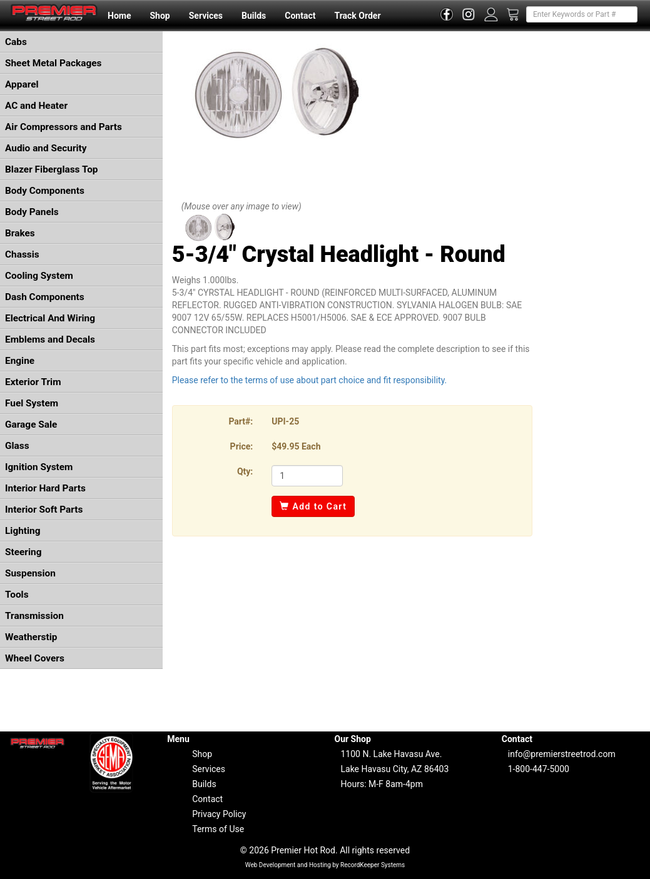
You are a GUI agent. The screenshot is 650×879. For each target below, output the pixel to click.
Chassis (22, 254)
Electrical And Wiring (50, 318)
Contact (300, 16)
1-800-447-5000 (538, 769)
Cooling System (39, 275)
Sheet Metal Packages (53, 63)
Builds (253, 16)
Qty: (245, 471)
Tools (17, 594)
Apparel (22, 84)
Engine (19, 360)
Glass (17, 445)
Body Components (44, 190)
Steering (23, 552)
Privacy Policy (219, 814)
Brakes (20, 233)
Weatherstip (31, 637)
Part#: (240, 421)
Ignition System (39, 467)
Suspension (30, 573)
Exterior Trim (33, 382)
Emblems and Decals (50, 339)
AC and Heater (36, 105)
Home (119, 16)
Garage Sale (31, 424)
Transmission (34, 615)
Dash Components (44, 297)
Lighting (23, 530)
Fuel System (31, 403)
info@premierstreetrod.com (562, 754)
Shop (160, 16)
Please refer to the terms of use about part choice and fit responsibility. (309, 380)
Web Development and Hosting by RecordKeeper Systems (325, 864)
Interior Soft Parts (44, 509)
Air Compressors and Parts (63, 127)
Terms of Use (218, 829)
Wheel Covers (34, 658)
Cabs (16, 42)
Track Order (357, 16)
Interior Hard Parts (45, 488)
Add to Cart (313, 506)
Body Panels (32, 212)
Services (206, 16)
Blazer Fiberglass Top (51, 169)
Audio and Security (46, 148)
